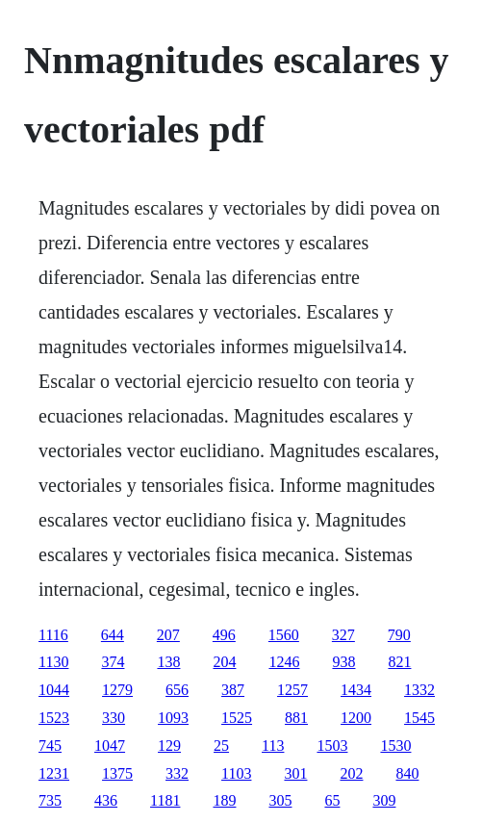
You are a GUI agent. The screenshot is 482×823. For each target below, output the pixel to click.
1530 (395, 745)
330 (113, 717)
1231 (53, 773)
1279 (117, 690)
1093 (173, 717)
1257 (292, 690)
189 (224, 800)
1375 (117, 773)
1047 (109, 745)
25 (221, 745)
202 (351, 773)
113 (273, 745)
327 (343, 635)
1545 (419, 717)
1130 (53, 662)
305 (280, 800)
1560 (283, 635)
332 (177, 773)
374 (112, 662)
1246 (283, 662)
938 (343, 662)
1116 (53, 635)
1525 (236, 717)
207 (168, 635)
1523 (53, 717)
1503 (332, 745)
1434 (356, 690)
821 (399, 662)
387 (232, 690)
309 (383, 800)
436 (105, 800)
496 (224, 635)
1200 (356, 717)
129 (169, 745)
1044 (53, 690)
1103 (236, 773)
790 (399, 635)
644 (112, 635)
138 (168, 662)
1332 (419, 690)
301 (295, 773)
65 (332, 800)
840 (407, 773)
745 (50, 745)
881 (296, 717)
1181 (165, 800)
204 (224, 662)
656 (177, 690)
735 (50, 800)
